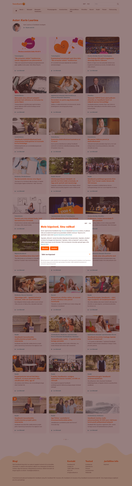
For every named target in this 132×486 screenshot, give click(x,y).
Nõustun (45, 248)
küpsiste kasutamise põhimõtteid (63, 235)
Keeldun (54, 248)
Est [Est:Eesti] (86, 223)
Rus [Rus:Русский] (90, 223)
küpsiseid (75, 231)
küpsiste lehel (44, 244)
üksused (64, 231)
